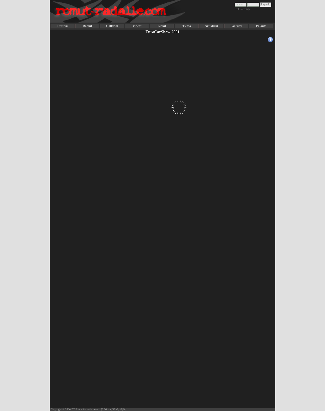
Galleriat (112, 26)
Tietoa (186, 26)
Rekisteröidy (242, 9)
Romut (87, 26)
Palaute (261, 26)
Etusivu (62, 26)
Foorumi (236, 26)
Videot (136, 26)
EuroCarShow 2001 (162, 32)
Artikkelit (211, 26)
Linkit (162, 26)
